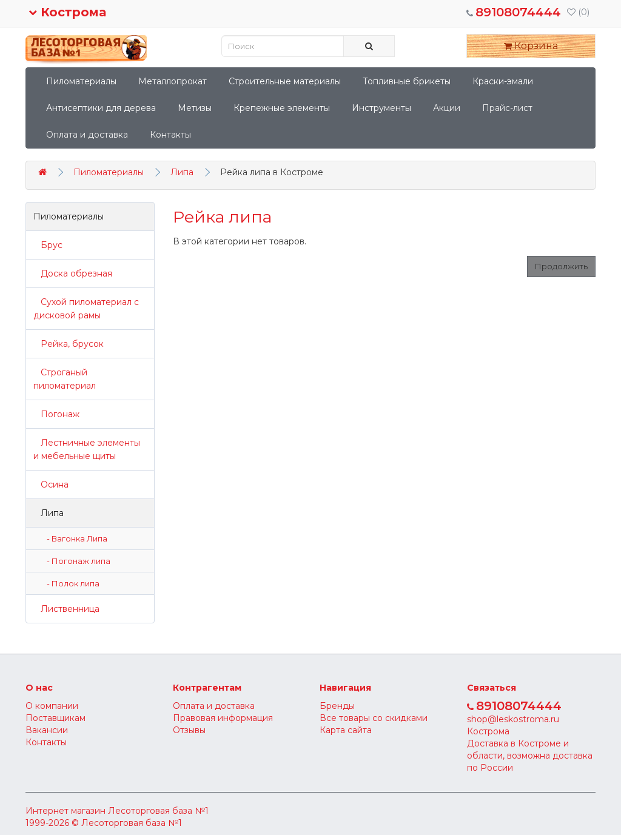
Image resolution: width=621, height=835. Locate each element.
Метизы (195, 107)
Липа (181, 172)
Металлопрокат (172, 81)
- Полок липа (70, 583)
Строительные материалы (285, 81)
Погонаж (56, 414)
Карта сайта (346, 730)
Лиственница (66, 608)
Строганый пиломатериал (64, 379)
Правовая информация (223, 718)
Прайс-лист (507, 107)
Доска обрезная (72, 273)
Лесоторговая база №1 (158, 810)
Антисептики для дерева (101, 107)
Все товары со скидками (374, 718)
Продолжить (561, 266)
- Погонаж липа (75, 561)
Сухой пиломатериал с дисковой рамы (86, 309)
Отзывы (189, 730)
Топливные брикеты (407, 81)
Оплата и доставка (87, 134)
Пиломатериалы (81, 81)
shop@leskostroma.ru (513, 719)
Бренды (337, 705)
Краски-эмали (502, 81)
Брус (47, 245)
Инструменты (381, 107)
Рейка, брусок (68, 343)
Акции (446, 107)
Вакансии (46, 730)
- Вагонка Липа (74, 538)
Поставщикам (55, 718)
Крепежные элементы (281, 107)
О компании (51, 705)
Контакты (170, 134)
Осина (51, 484)
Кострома (67, 12)
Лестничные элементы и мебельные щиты (86, 449)
